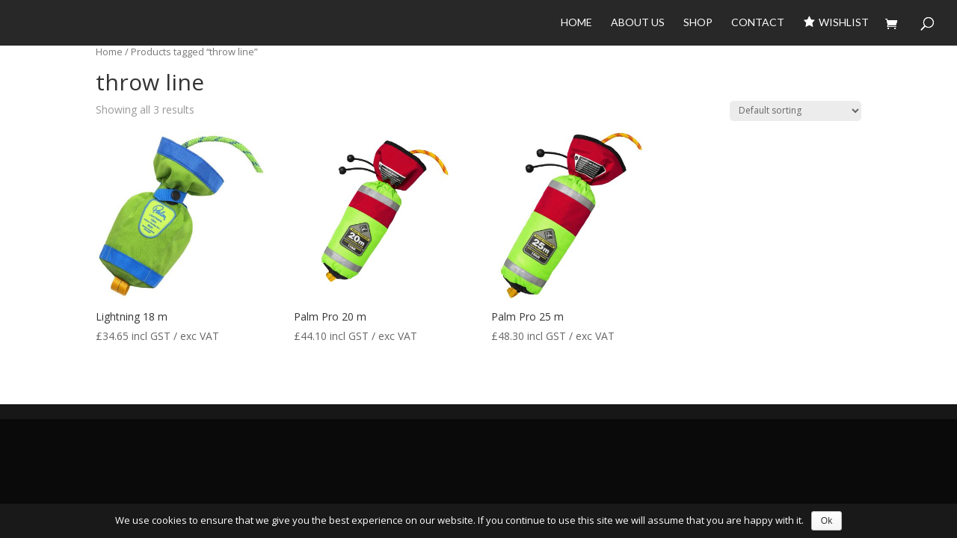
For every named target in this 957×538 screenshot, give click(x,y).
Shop (698, 22)
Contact (757, 22)
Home (576, 22)
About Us (638, 22)
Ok (826, 521)
